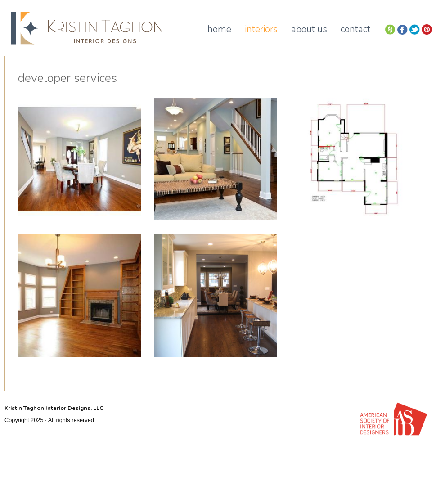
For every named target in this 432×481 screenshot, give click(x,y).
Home (219, 29)
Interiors (261, 29)
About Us (309, 29)
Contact (355, 29)
